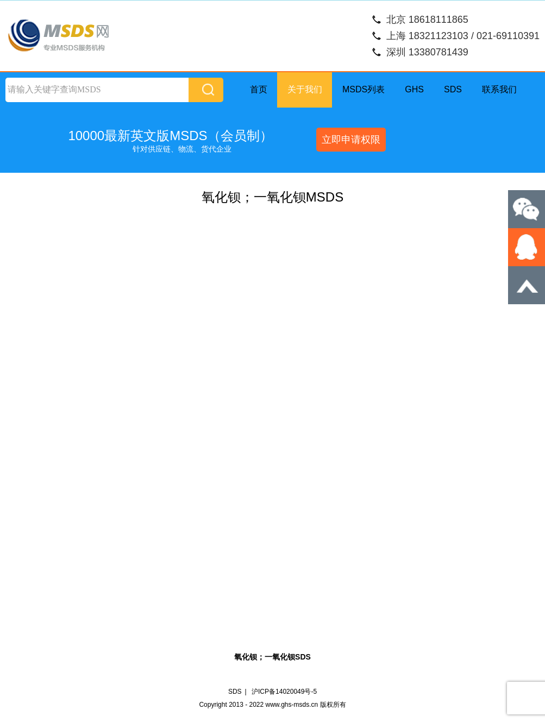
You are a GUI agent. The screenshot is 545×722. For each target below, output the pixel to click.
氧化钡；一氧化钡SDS (272, 656)
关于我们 (304, 89)
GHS (414, 89)
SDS (453, 89)
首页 (258, 89)
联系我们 (499, 89)
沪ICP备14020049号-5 (284, 691)
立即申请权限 (351, 139)
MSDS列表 (363, 89)
